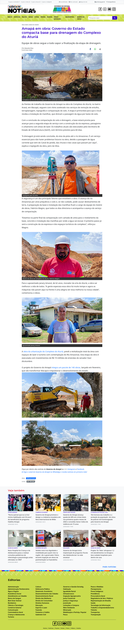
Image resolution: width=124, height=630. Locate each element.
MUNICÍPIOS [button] (69, 17)
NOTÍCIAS (17, 17)
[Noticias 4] (60, 463)
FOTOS (37, 17)
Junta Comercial (69, 598)
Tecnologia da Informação (100, 605)
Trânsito (94, 610)
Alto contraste (73, 2)
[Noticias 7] (63, 463)
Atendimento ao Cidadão (17, 596)
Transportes (95, 612)
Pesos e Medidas (97, 587)
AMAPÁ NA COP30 (80, 18)
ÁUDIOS (49, 17)
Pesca (65, 615)
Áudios (79, 628)
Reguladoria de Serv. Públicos (102, 598)
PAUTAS (24, 17)
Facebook (80, 469)
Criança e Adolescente (16, 615)
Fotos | (68, 628)
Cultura (38, 587)
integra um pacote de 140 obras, (66, 367)
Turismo (11, 617)
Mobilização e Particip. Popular (74, 612)
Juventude (67, 603)
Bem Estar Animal (14, 601)
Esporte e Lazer (41, 608)
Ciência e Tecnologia (15, 605)
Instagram (71, 469)
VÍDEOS (42, 17)
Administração (13, 587)
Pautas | (58, 628)
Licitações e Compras (71, 605)
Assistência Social (14, 594)
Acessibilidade (63, 2)
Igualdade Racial (69, 591)
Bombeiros (12, 603)
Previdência (95, 594)
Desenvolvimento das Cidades (47, 594)
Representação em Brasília (101, 601)
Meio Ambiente (69, 608)
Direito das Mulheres (43, 598)
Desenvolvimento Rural (44, 596)
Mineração (67, 610)
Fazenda (39, 610)
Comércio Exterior (15, 608)
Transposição (96, 615)
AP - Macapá (30, 481)
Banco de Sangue (14, 598)
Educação (39, 605)
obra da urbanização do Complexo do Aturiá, (43, 351)
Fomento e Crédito (43, 612)
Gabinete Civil (41, 615)
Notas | (63, 628)
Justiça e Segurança (70, 601)
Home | (45, 628)
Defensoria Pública (43, 589)
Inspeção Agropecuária (72, 596)
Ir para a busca (35, 2)
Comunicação (13, 610)
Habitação (67, 589)
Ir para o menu (25, 2)
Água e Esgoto (13, 591)
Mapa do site (83, 2)
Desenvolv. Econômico (44, 591)
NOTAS (30, 17)
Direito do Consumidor (44, 601)
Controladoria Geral (15, 612)
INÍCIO (10, 17)
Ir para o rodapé (46, 2)
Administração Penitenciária (18, 589)
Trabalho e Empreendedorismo (102, 608)
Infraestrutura (31, 478)
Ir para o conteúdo (14, 2)
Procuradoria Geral (98, 596)
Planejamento (96, 589)
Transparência (110, 2)
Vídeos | (74, 628)
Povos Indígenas (97, 591)
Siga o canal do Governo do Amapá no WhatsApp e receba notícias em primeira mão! (54, 472)
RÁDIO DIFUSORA (57, 18)
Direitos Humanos (42, 603)
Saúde (93, 603)
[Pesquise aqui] (114, 18)
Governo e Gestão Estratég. (73, 587)
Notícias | (51, 628)
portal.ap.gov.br (100, 2)
